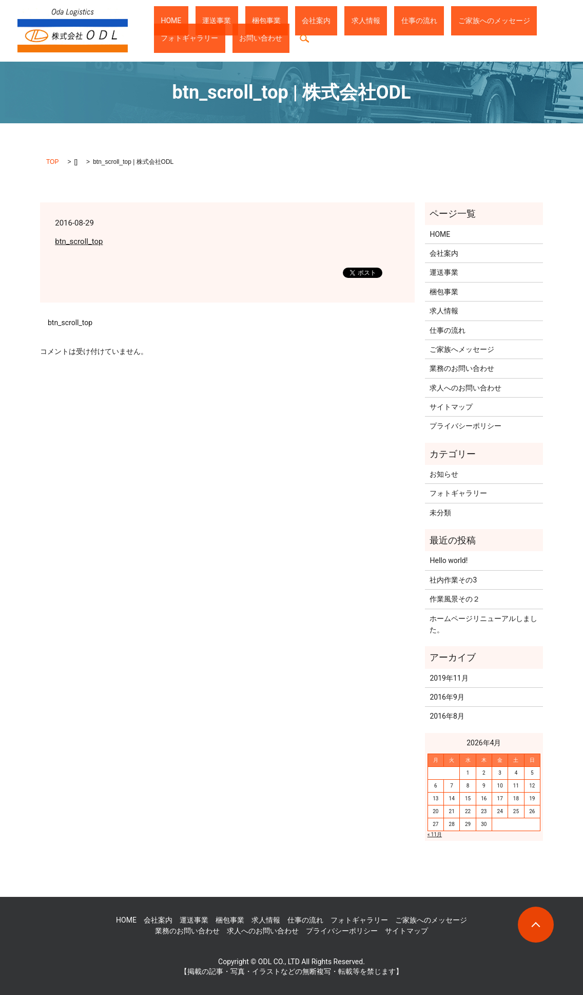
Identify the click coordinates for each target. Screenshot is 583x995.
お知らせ (444, 474)
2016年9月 (447, 697)
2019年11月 (449, 678)
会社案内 (268, 20)
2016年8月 (447, 716)
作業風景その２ (455, 599)
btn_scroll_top (79, 241)
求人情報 (303, 20)
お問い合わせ (533, 20)
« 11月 (434, 834)
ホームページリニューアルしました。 (483, 624)
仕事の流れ (343, 20)
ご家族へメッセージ (462, 349)
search (161, 38)
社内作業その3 (453, 580)
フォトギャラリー (476, 20)
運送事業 (196, 20)
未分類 (440, 513)
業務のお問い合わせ (462, 368)
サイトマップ (451, 407)
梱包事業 (232, 20)
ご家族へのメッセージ (404, 20)
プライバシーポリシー (465, 426)
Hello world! (449, 560)
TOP (52, 161)
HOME (164, 20)
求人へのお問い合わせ (465, 388)
